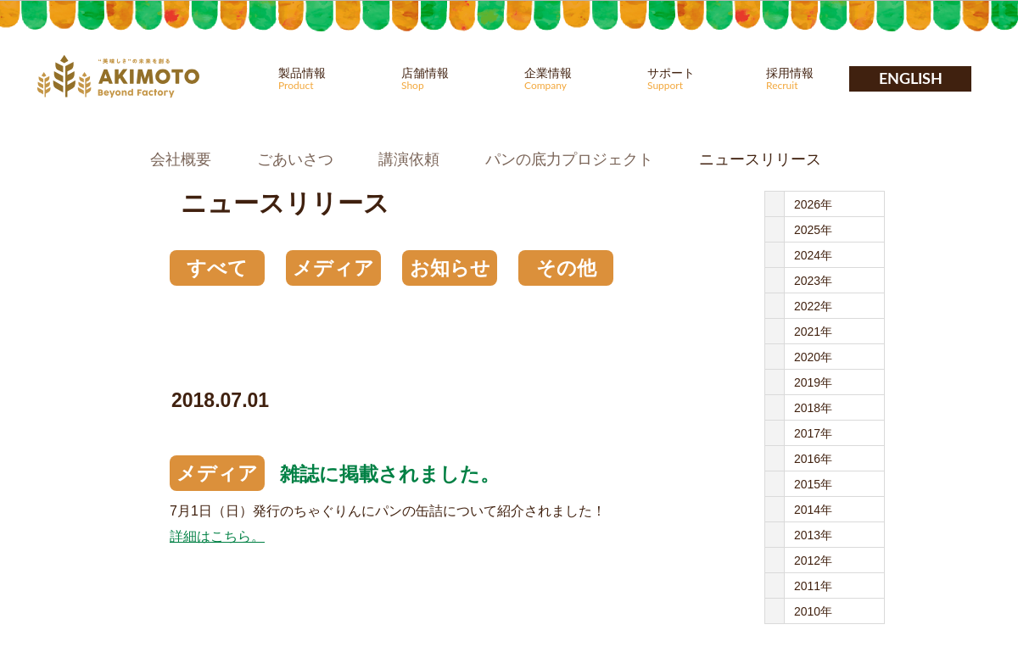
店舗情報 (452, 79)
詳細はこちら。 (217, 536)
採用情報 (817, 79)
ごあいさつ (295, 159)
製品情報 (329, 79)
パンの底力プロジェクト (569, 159)
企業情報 (575, 79)
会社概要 (180, 159)
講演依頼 (408, 159)
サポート (698, 79)
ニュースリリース (760, 159)
